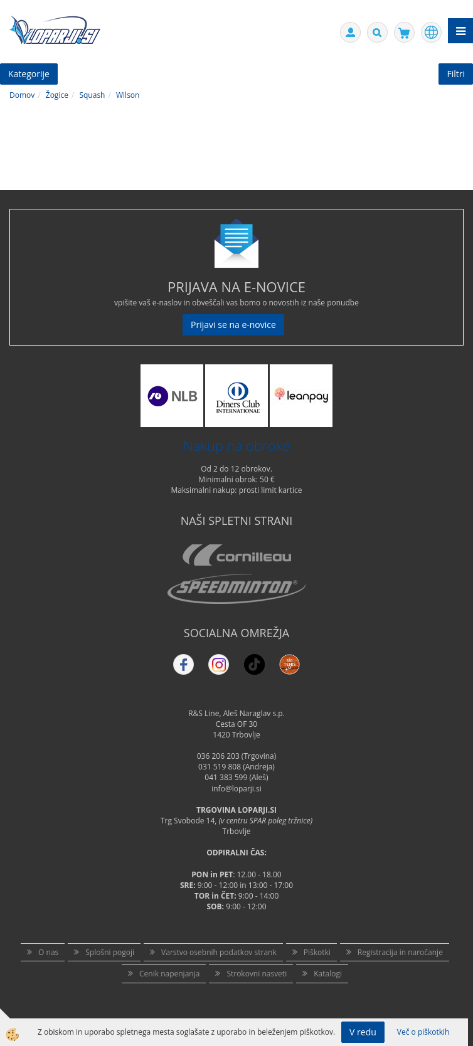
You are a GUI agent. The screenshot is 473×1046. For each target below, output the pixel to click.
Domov (22, 95)
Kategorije (29, 74)
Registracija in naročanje (400, 952)
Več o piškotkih (423, 1032)
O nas (48, 952)
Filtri (456, 74)
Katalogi (328, 973)
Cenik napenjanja (169, 973)
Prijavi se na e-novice (233, 324)
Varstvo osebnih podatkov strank (219, 952)
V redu (362, 1032)
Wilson (127, 95)
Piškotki (317, 952)
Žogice (57, 95)
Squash (92, 95)
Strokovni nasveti (256, 973)
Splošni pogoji (109, 952)
